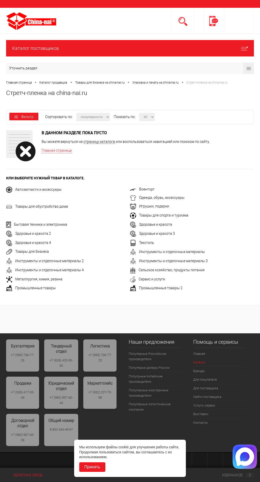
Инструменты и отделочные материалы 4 (45, 270)
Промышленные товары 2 (156, 288)
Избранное (234, 475)
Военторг (142, 189)
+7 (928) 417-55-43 (22, 394)
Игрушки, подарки (149, 206)
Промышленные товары (31, 288)
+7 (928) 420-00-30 (61, 363)
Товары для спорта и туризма (159, 215)
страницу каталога (99, 142)
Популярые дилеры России (149, 368)
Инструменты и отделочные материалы (167, 252)
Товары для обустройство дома (37, 206)
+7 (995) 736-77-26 (22, 357)
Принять (92, 467)
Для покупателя (205, 379)
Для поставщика (205, 388)
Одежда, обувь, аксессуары (157, 198)
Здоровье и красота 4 (28, 243)
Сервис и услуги (147, 279)
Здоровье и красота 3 (152, 234)
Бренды (199, 371)
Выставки (200, 414)
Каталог (199, 362)
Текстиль (142, 243)
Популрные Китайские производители (145, 378)
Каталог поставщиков (130, 48)
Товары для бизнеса (27, 251)
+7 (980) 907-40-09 (22, 437)
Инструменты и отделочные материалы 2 (45, 261)
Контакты (200, 423)
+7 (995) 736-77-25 (100, 357)
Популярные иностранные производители (148, 392)
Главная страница (57, 150)
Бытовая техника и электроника (36, 224)
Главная (199, 354)
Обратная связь (24, 475)
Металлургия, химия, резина (34, 279)
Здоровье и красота (151, 224)
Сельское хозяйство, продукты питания (167, 270)
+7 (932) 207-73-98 (100, 394)
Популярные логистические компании (150, 406)
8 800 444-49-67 (61, 429)
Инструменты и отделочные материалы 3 (169, 261)
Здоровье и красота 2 (28, 234)
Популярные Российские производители (147, 356)
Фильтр (24, 117)
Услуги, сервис (204, 405)
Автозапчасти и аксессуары (34, 189)
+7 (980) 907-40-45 (61, 400)
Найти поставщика (207, 397)
